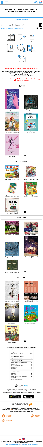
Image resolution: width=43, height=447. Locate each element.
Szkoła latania (14, 355)
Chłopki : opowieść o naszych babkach (19, 362)
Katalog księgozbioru (21, 19)
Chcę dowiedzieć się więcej (13, 444)
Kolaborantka (13, 368)
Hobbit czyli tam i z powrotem (17, 353)
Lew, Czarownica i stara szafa (17, 358)
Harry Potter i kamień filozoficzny (17, 356)
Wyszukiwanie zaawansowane (9, 28)
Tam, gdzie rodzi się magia (16, 379)
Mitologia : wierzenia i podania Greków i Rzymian (21, 352)
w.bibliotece (7, 409)
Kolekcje (20, 28)
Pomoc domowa (14, 367)
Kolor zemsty (13, 377)
